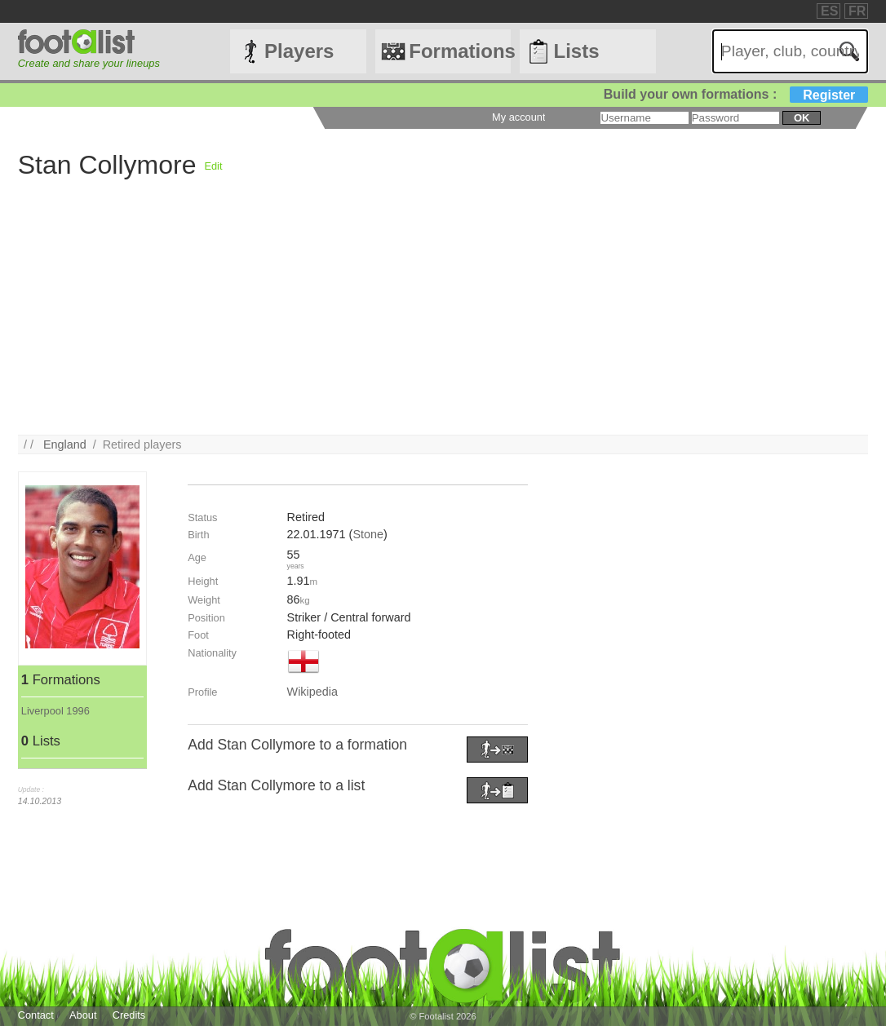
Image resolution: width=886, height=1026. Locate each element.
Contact (36, 1015)
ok (801, 118)
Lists (576, 51)
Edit (213, 166)
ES (829, 11)
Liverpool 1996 (55, 711)
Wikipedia (312, 691)
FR (857, 11)
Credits (129, 1015)
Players (299, 51)
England (64, 444)
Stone (367, 534)
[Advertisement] (443, 320)
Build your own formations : (736, 94)
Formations (460, 51)
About (82, 1015)
